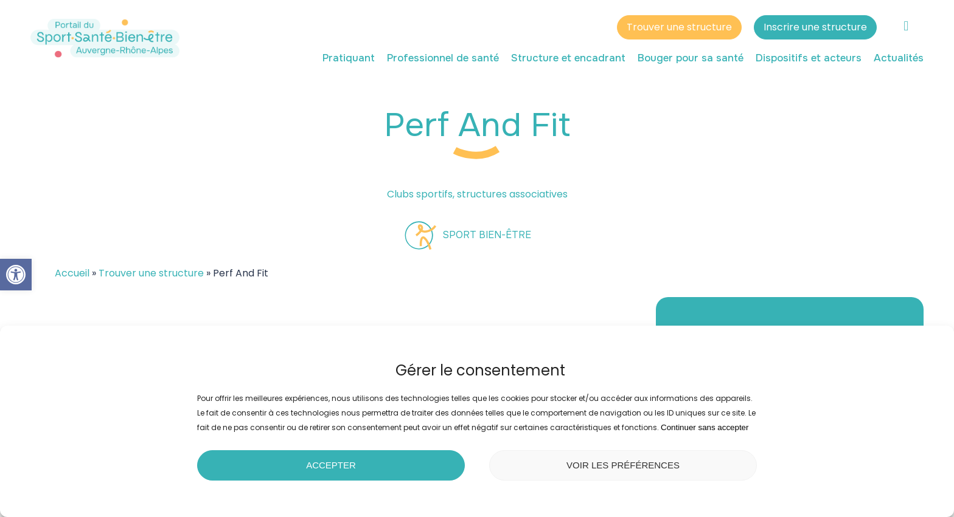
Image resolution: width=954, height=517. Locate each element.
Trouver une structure (679, 29)
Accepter (331, 465)
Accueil (72, 273)
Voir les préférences (623, 465)
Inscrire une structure (815, 29)
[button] (16, 274)
